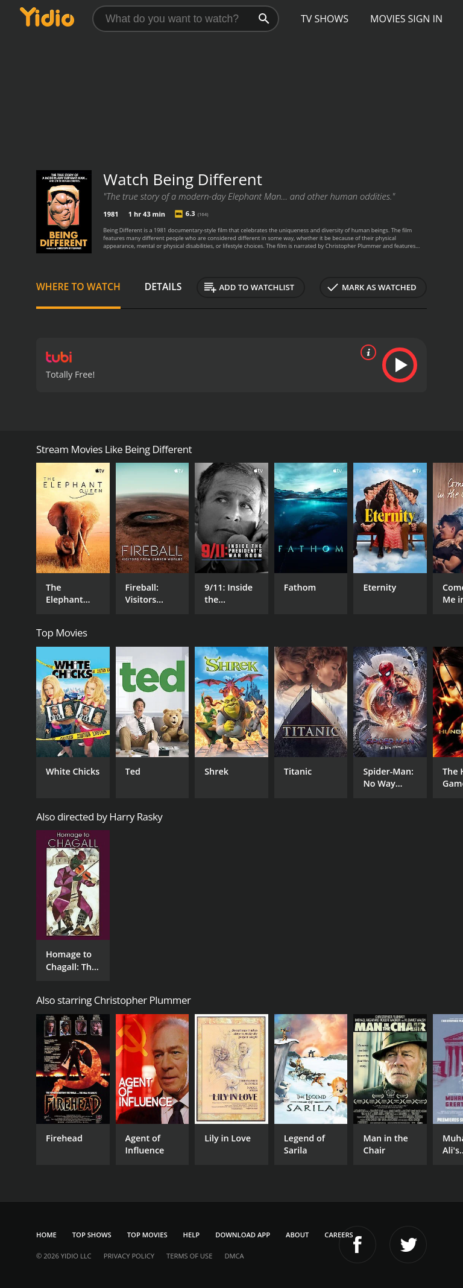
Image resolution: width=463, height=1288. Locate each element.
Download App (242, 1234)
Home (46, 1234)
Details (163, 286)
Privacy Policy (129, 1255)
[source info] (366, 352)
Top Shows (92, 1234)
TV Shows (324, 18)
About (297, 1234)
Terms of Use (189, 1255)
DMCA (234, 1255)
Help (191, 1234)
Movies (388, 18)
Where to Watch (78, 286)
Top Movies (147, 1234)
